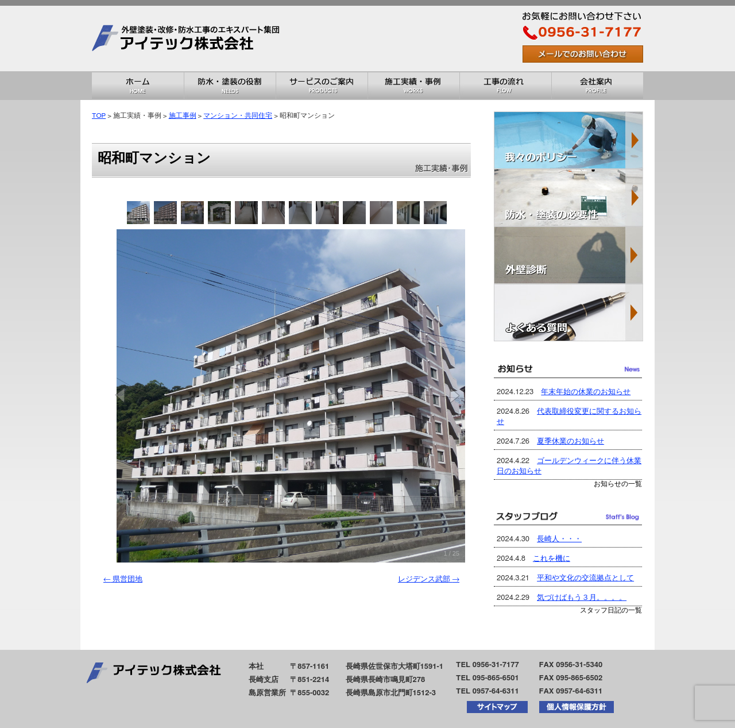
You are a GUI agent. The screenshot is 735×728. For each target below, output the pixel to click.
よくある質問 (568, 312)
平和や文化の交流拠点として (585, 578)
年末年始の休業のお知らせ (585, 392)
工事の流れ (505, 85)
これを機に (551, 559)
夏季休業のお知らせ (570, 441)
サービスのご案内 (322, 85)
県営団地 (122, 579)
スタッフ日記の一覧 (611, 610)
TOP (99, 116)
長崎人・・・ (559, 539)
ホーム (138, 85)
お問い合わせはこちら (583, 54)
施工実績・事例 (413, 85)
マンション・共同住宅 (237, 116)
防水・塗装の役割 (230, 85)
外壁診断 (568, 255)
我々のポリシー (568, 140)
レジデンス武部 (428, 579)
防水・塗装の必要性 (568, 197)
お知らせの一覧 (618, 484)
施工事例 (182, 116)
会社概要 (597, 85)
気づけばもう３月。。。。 (581, 598)
